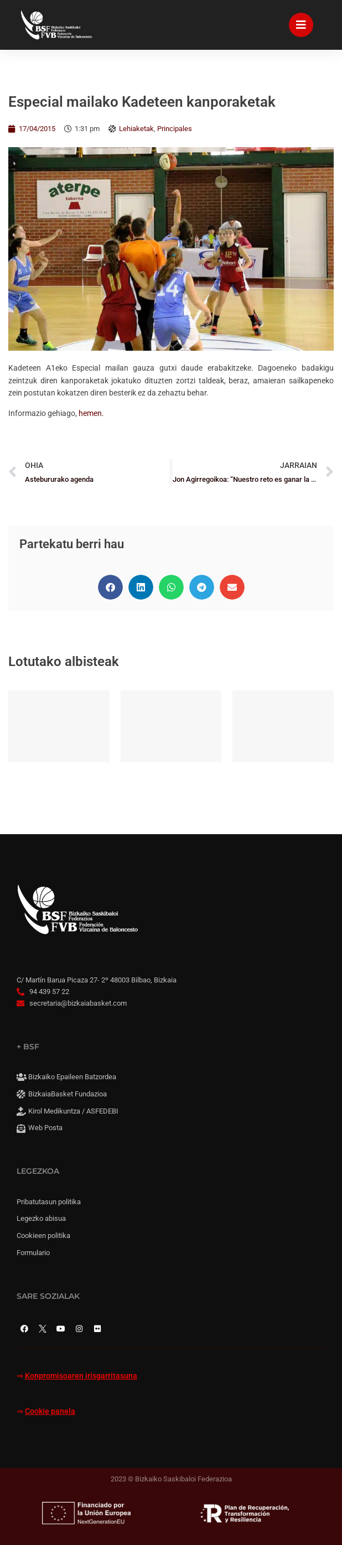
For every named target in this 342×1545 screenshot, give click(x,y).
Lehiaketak (136, 128)
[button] (110, 587)
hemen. (91, 413)
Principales (174, 128)
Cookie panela (50, 1411)
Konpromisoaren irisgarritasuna (81, 1376)
